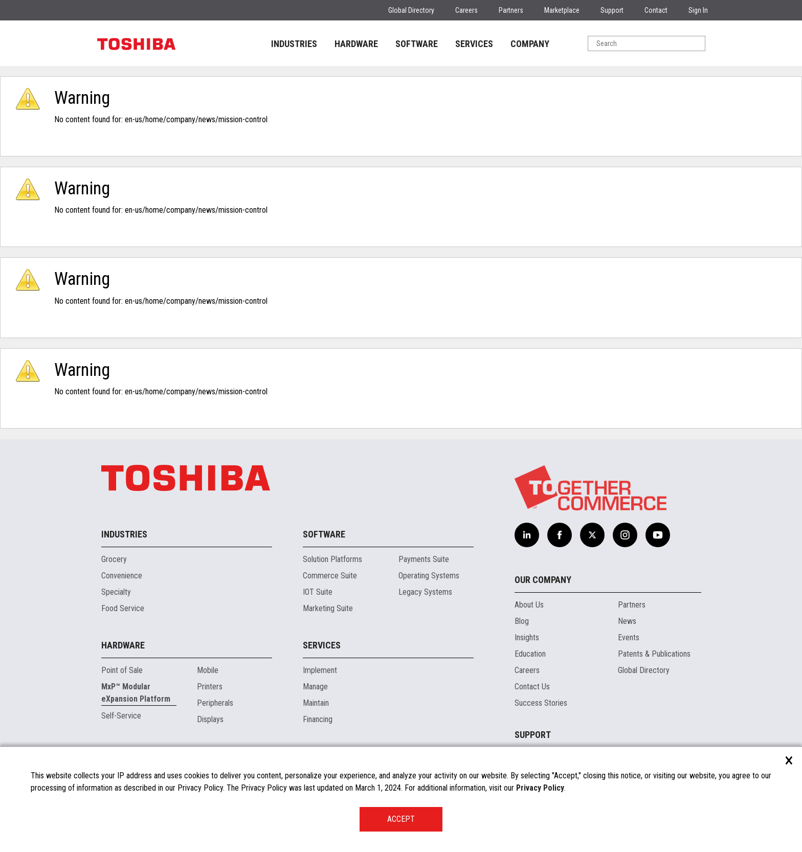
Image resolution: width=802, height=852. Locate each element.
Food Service (122, 608)
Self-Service (121, 716)
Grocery (114, 559)
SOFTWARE (416, 43)
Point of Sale (122, 670)
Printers (209, 686)
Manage (315, 686)
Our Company (543, 579)
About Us (529, 605)
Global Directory (411, 10)
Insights (527, 637)
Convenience (121, 575)
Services (322, 645)
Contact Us (532, 686)
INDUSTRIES (294, 43)
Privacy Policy (540, 788)
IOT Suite (317, 592)
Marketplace (562, 10)
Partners (511, 10)
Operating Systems (428, 575)
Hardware (123, 645)
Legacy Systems (425, 592)
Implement (320, 670)
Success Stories (541, 703)
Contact (655, 10)
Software (324, 534)
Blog (522, 621)
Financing (317, 719)
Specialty (116, 592)
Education (530, 654)
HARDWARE (356, 43)
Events (628, 637)
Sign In (698, 10)
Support (611, 10)
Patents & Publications (654, 654)
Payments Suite (423, 559)
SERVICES (474, 43)
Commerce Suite (330, 575)
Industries (124, 534)
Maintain (316, 703)
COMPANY (529, 43)
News (627, 621)
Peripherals (215, 703)
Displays (210, 719)
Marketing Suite (328, 608)
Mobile (207, 670)
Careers (466, 10)
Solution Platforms (332, 559)
